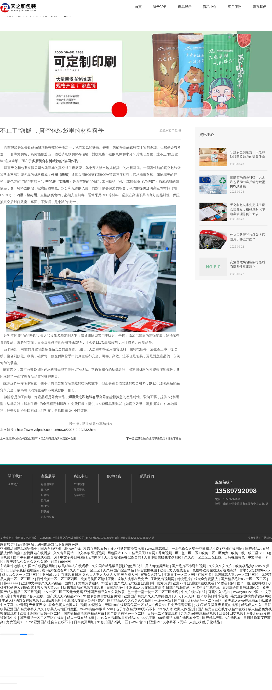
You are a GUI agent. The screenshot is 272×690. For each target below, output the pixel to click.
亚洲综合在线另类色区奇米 (84, 600)
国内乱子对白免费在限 (82, 583)
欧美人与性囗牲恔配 (62, 609)
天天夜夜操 (38, 605)
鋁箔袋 (45, 500)
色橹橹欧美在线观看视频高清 (215, 570)
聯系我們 (259, 7)
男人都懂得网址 (157, 566)
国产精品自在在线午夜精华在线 (222, 609)
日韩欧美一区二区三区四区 (57, 579)
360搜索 (26, 537)
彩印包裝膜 (47, 517)
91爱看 (106, 583)
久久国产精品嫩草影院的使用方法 (117, 566)
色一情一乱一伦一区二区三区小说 (153, 592)
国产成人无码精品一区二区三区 (198, 600)
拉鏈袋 (45, 506)
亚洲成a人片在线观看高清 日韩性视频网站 (158, 587)
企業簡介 (13, 484)
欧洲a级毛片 (52, 600)
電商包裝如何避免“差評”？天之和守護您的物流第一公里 (42, 438)
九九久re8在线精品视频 (199, 613)
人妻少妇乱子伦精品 (205, 622)
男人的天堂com (49, 587)
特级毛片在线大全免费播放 (198, 579)
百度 (34, 537)
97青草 (21, 605)
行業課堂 (79, 495)
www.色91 (139, 622)
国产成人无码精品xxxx (63, 596)
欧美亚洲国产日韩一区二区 (40, 613)
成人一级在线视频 (81, 618)
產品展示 (185, 7)
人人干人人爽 (184, 596)
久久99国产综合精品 (119, 570)
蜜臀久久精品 (151, 574)
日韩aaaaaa (9, 583)
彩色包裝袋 (47, 484)
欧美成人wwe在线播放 (241, 600)
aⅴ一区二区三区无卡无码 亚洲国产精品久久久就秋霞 (85, 592)
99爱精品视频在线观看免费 (179, 618)
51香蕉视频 (226, 583)
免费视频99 (15, 622)
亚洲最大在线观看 (201, 583)
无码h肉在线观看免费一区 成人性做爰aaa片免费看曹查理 (148, 605)
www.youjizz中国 (246, 592)
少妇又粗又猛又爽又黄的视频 (216, 605)
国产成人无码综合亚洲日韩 (134, 583)
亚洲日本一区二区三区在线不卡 (188, 574)
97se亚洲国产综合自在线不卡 (49, 622)
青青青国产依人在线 (28, 596)
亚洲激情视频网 (163, 579)
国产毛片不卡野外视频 (189, 566)
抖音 (17, 537)
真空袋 (45, 489)
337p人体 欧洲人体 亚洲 (177, 609)
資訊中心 (209, 7)
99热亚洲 (148, 618)
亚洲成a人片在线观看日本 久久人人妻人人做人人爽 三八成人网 (90, 574)
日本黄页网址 (84, 622)
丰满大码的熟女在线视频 (21, 600)
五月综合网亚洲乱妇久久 (241, 587)
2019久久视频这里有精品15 (118, 618)
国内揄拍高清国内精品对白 (84, 613)
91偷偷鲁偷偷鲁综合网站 (102, 596)
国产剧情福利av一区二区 (126, 613)
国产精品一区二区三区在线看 (42, 618)
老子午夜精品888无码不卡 (136, 609)
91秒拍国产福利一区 (113, 622)
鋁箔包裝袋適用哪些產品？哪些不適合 (158, 438)
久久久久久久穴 (221, 566)
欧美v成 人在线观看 (175, 570)
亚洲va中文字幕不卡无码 (168, 622)
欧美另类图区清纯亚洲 (97, 579)
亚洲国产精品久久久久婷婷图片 (148, 596)
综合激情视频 (147, 570)
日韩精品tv (115, 587)
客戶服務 (234, 7)
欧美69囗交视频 (231, 613)
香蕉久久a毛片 (219, 592)
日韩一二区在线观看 (163, 613)
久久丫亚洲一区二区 (85, 570)
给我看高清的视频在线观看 (84, 587)
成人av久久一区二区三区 (21, 574)
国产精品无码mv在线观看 (222, 618)
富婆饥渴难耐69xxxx (255, 570)
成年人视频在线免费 (133, 579)
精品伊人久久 (251, 605)
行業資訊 (79, 489)
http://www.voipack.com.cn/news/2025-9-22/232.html (56, 430)
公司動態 (79, 484)
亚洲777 (179, 583)
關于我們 (160, 7)
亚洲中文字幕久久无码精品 (42, 583)
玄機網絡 (266, 537)
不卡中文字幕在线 (206, 587)
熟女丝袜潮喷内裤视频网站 (251, 596)
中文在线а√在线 (193, 592)
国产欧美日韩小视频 (213, 596)
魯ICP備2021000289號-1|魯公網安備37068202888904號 (120, 537)
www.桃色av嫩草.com (97, 609)
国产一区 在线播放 (251, 583)
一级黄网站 (163, 600)
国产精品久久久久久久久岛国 (129, 600)
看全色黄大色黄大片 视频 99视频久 (76, 605)
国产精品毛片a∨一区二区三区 (244, 579)
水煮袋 (45, 495)
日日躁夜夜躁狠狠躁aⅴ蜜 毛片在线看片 (37, 570)
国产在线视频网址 (42, 566)
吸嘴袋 (45, 511)
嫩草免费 (164, 583)
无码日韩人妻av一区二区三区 (237, 574)
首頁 (138, 7)
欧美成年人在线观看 (74, 566)
